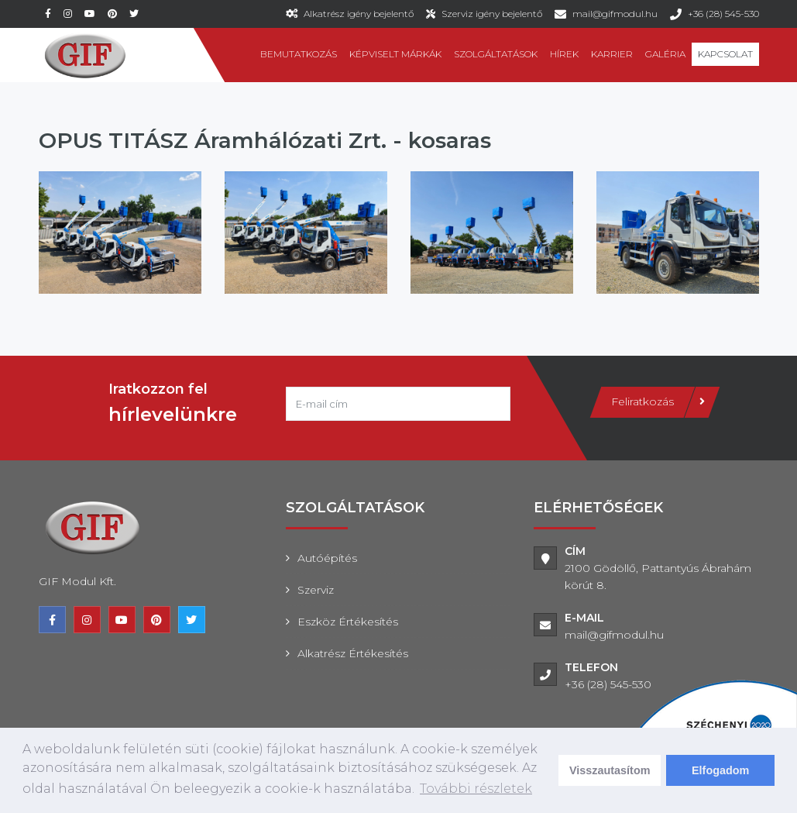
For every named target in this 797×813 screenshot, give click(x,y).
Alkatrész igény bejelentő (359, 13)
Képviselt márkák (395, 54)
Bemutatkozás (298, 54)
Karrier (612, 54)
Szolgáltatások (496, 54)
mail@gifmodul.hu (615, 13)
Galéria (665, 54)
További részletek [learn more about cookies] (476, 788)
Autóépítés (327, 558)
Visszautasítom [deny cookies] (610, 770)
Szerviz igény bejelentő (491, 13)
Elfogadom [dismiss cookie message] (720, 770)
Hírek (564, 54)
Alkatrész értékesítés (352, 653)
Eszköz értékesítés (347, 622)
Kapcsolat (725, 54)
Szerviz (315, 590)
